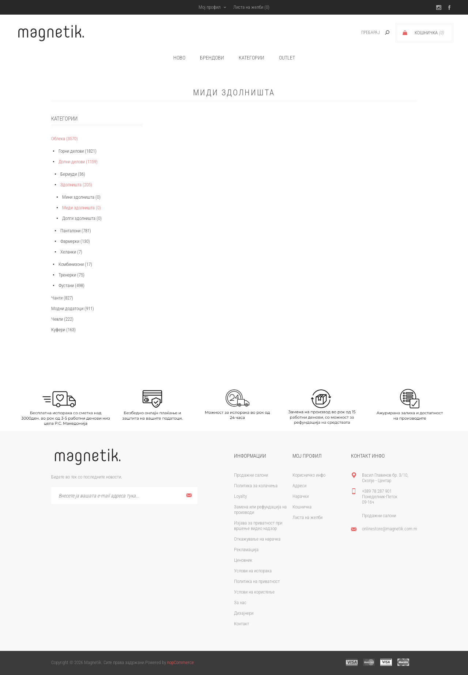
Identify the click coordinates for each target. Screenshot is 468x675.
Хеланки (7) (71, 252)
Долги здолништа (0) (82, 218)
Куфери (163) (63, 329)
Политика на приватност (257, 581)
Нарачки (300, 496)
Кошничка (302, 507)
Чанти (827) (62, 298)
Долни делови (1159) (78, 161)
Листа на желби (307, 517)
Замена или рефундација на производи (260, 509)
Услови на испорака (253, 570)
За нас (240, 602)
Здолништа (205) (76, 184)
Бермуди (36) (72, 174)
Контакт (241, 623)
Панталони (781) (75, 230)
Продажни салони (251, 475)
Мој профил (209, 7)
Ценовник (243, 560)
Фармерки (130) (75, 241)
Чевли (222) (62, 319)
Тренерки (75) (71, 275)
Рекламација (246, 549)
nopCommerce (180, 662)
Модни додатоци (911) (72, 308)
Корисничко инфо (308, 475)
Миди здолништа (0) (81, 207)
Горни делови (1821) (77, 151)
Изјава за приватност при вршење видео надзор (258, 525)
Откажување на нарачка (257, 539)
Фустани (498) (71, 285)
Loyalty (240, 496)
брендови (212, 58)
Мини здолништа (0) (81, 197)
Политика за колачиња (256, 485)
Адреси (299, 485)
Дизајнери (243, 613)
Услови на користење (254, 592)
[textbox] (362, 33)
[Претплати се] (124, 495)
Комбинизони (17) (75, 264)
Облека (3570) (64, 138)
